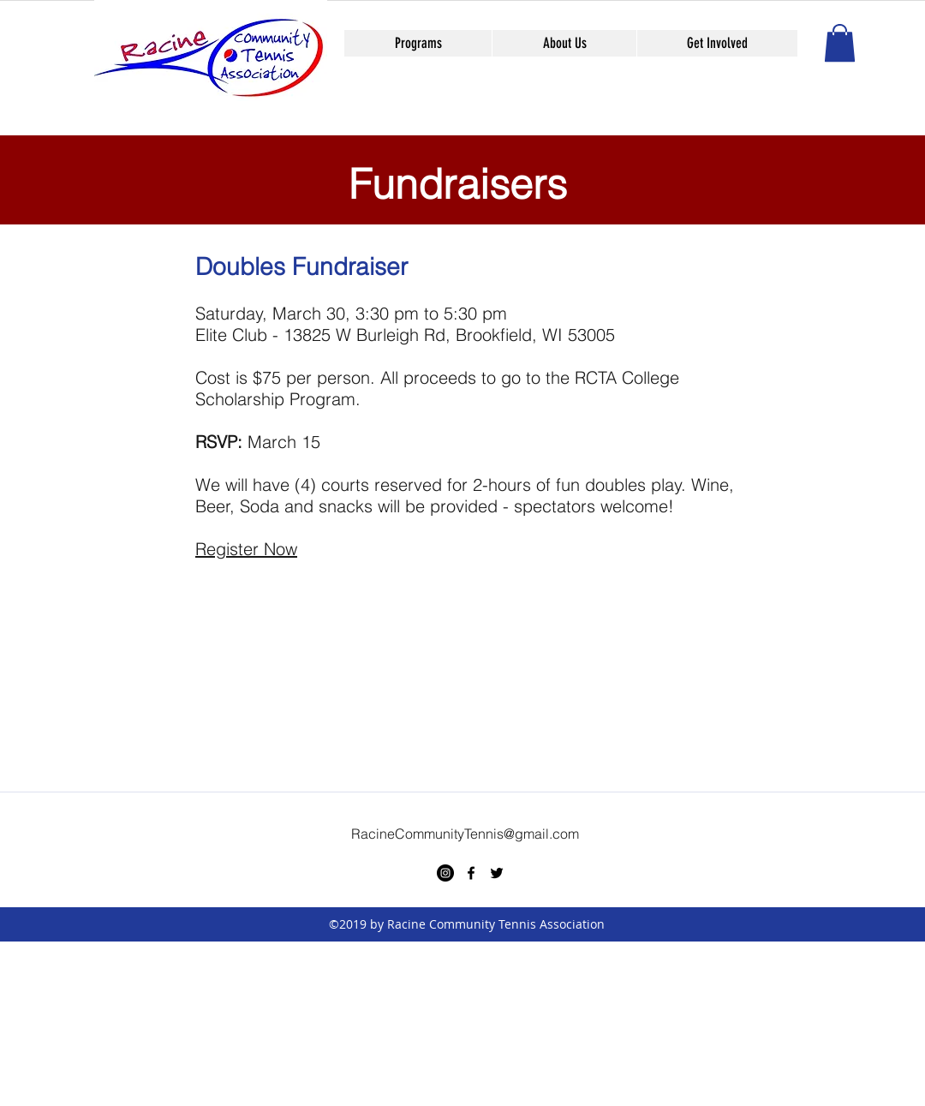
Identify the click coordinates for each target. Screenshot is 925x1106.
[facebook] (471, 873)
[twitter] (496, 873)
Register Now (246, 548)
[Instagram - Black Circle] (445, 873)
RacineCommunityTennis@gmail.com (465, 833)
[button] (840, 43)
